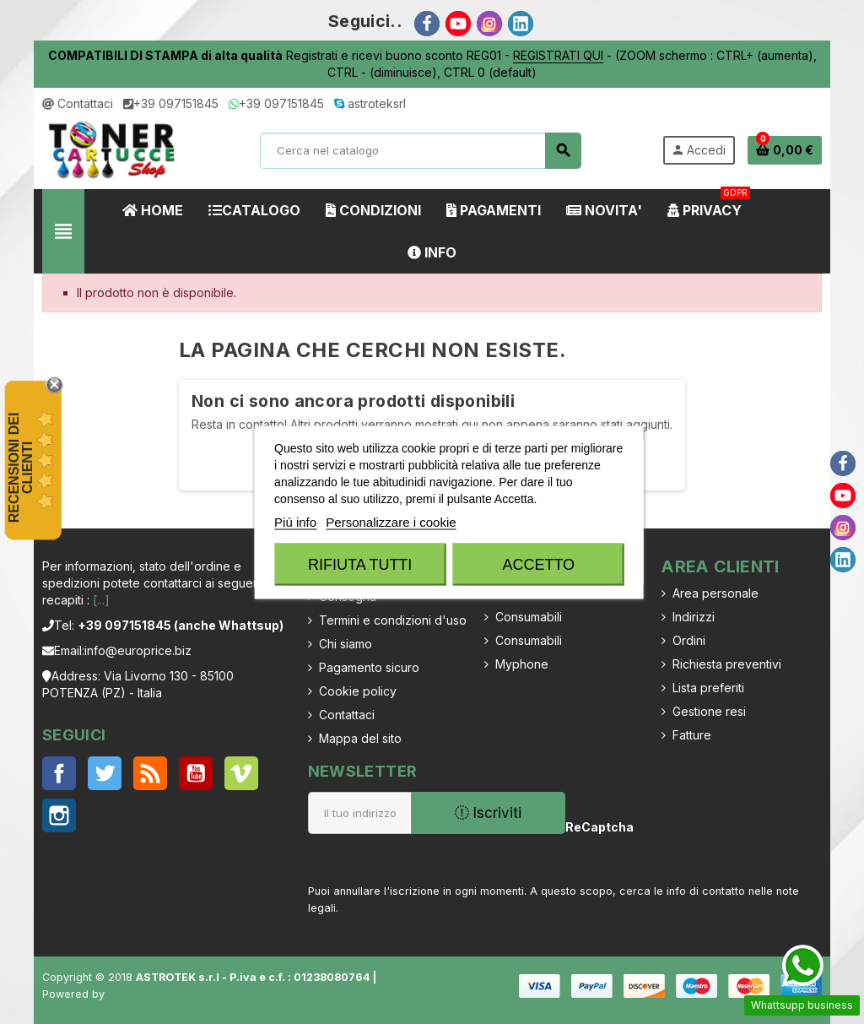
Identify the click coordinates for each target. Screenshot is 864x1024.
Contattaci (77, 103)
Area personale (715, 593)
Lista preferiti (708, 687)
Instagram (59, 815)
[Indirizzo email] (360, 813)
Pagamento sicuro (369, 667)
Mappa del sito (360, 738)
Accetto (538, 563)
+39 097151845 (171, 103)
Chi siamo (345, 644)
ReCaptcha (595, 827)
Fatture (691, 735)
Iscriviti (488, 813)
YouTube (196, 773)
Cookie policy (358, 691)
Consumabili (528, 617)
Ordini (688, 640)
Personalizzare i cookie (391, 521)
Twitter (105, 773)
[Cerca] (420, 151)
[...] (101, 600)
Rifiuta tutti (360, 563)
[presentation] (732, 838)
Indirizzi (693, 617)
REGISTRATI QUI (558, 55)
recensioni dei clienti (21, 468)
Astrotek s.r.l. (141, 994)
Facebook (59, 773)
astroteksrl (370, 103)
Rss (150, 773)
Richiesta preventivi (726, 664)
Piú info (295, 521)
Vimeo (241, 773)
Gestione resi (709, 711)
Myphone (521, 664)
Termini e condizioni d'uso (393, 620)
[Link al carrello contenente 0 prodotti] (785, 150)
